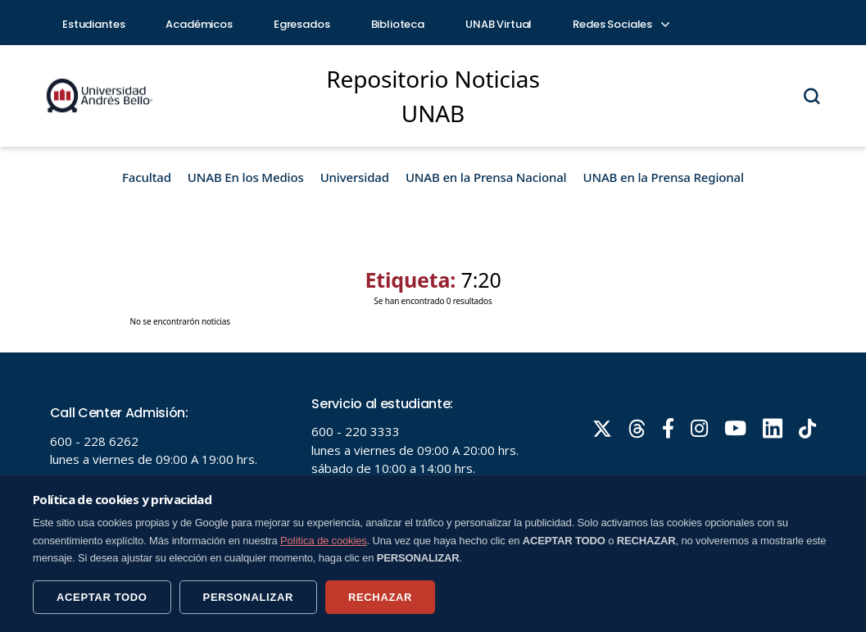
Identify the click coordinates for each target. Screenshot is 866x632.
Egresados (302, 24)
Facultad (146, 177)
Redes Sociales (620, 24)
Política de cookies (323, 540)
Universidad (354, 177)
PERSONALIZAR (248, 597)
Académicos (199, 24)
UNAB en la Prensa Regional (663, 177)
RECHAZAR (380, 597)
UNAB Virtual (498, 24)
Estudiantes (93, 24)
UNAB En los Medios (246, 177)
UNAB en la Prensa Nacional (486, 177)
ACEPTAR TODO (102, 597)
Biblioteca (398, 24)
